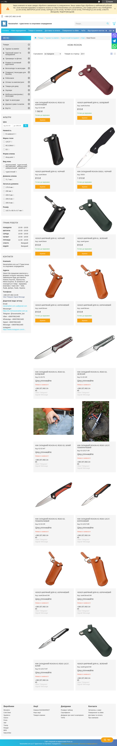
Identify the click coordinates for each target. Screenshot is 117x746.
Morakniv (7, 710)
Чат (107, 740)
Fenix (5, 720)
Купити (42, 120)
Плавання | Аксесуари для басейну (15, 73)
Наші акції (37, 712)
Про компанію (93, 718)
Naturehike (7, 733)
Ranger (6, 728)
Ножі (83, 38)
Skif (5, 723)
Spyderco (7, 715)
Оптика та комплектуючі (14, 82)
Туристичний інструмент (70, 38)
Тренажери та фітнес (13, 59)
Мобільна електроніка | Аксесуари (14, 95)
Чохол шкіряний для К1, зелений (92, 238)
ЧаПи (83, 30)
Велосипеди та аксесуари (15, 68)
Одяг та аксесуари (12, 100)
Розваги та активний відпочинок (13, 63)
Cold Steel (7, 712)
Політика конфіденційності (88, 744)
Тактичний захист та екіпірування (13, 53)
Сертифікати (65, 712)
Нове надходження (18, 30)
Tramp (6, 725)
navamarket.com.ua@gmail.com (15, 306)
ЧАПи (63, 718)
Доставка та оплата (52, 30)
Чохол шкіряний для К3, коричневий (94, 305)
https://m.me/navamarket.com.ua (15, 311)
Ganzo (6, 718)
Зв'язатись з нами (94, 710)
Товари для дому (12, 86)
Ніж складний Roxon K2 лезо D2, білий (53, 445)
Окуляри (8, 90)
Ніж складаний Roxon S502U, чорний (94, 171)
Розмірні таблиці (67, 710)
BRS (5, 730)
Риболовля (9, 78)
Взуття (8, 108)
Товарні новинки (39, 715)
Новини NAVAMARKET (41, 710)
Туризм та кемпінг (52, 38)
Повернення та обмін (70, 30)
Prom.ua (69, 741)
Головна (5, 30)
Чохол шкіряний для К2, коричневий (52, 305)
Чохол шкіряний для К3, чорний (50, 171)
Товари (40, 38)
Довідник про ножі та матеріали (72, 715)
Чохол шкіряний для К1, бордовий (93, 103)
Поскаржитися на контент (69, 744)
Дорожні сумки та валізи (14, 104)
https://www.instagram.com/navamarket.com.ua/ (15, 329)
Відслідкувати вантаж (96, 30)
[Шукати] (107, 23)
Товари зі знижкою (35, 30)
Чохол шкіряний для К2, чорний (50, 238)
